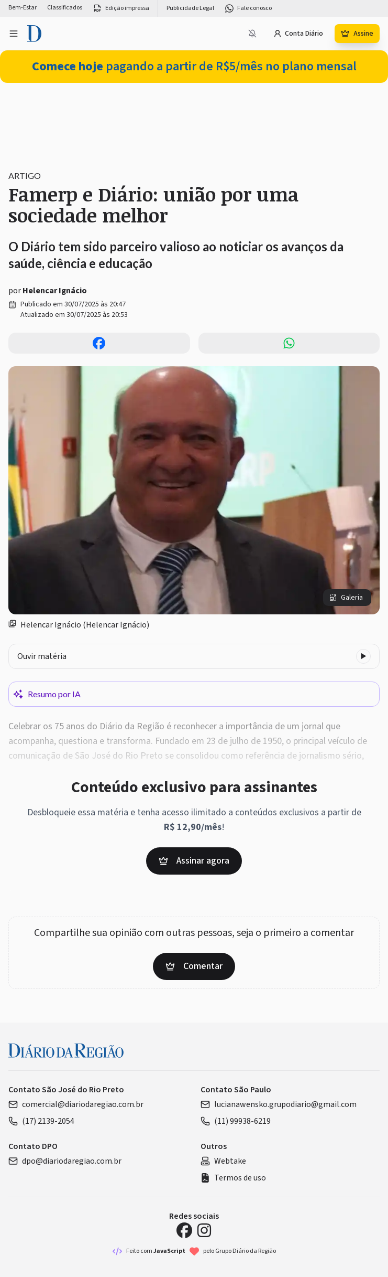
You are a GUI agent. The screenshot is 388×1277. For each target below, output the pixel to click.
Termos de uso (233, 1178)
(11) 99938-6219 (236, 1121)
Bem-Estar (22, 8)
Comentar (194, 966)
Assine (357, 33)
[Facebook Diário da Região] (184, 1230)
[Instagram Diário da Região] (204, 1230)
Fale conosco (248, 8)
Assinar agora (194, 860)
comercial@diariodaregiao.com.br (75, 1104)
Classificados (64, 8)
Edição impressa (121, 8)
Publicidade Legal (190, 8)
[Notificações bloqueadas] (252, 33)
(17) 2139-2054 (41, 1121)
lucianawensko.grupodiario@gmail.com (279, 1104)
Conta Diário (298, 33)
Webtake (223, 1161)
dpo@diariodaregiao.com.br (64, 1161)
